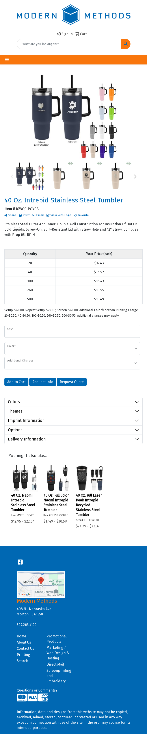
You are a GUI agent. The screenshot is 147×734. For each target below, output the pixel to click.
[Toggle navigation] (6, 60)
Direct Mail (55, 664)
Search (22, 661)
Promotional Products (57, 639)
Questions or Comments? (37, 690)
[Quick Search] (69, 44)
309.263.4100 (27, 625)
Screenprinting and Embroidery (59, 675)
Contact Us (25, 648)
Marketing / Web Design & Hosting (58, 653)
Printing (23, 655)
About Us (24, 642)
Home (21, 636)
